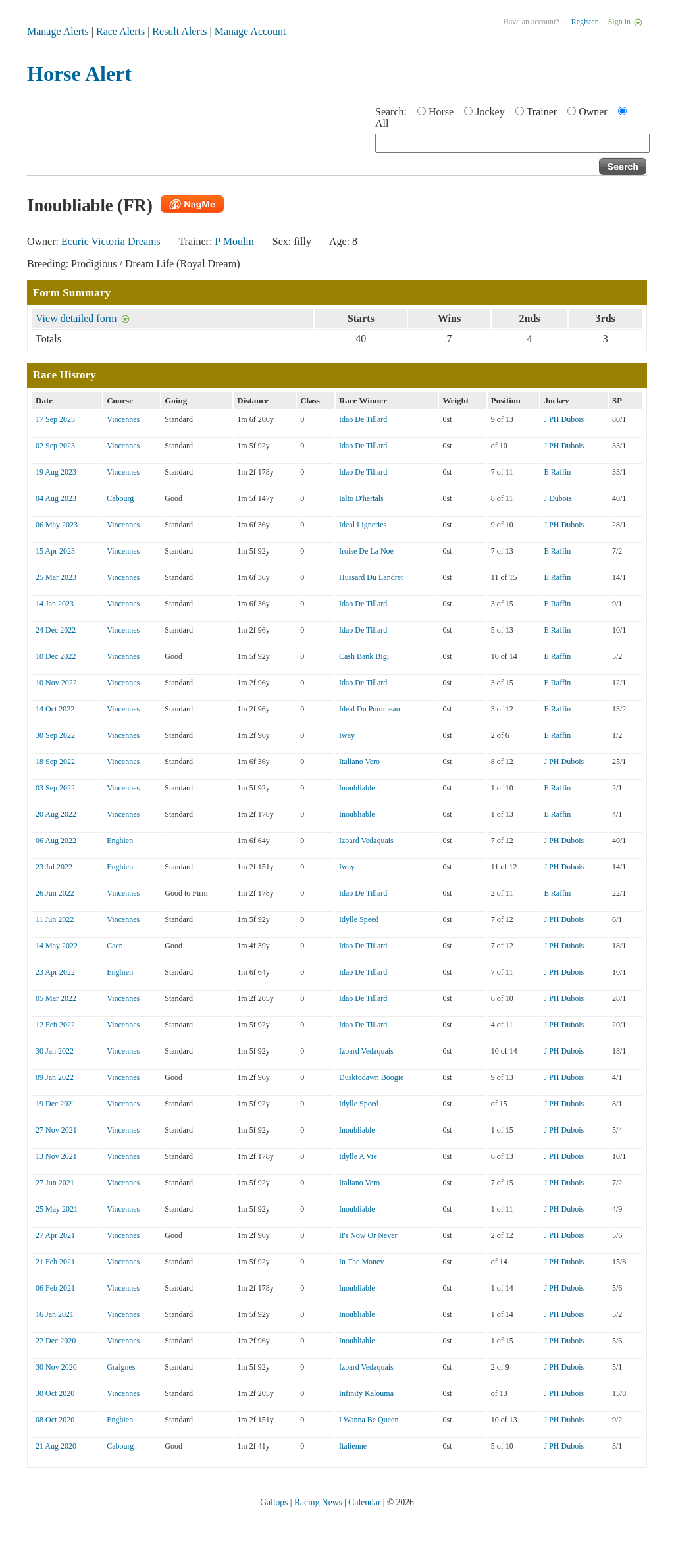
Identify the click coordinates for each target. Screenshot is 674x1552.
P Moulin (234, 241)
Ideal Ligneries (362, 524)
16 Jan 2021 (55, 1314)
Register (584, 21)
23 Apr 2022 (55, 972)
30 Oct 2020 (55, 1393)
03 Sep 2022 (55, 787)
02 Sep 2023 (55, 445)
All (381, 123)
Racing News (318, 1502)
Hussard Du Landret (371, 577)
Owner (593, 111)
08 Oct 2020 (55, 1419)
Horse (441, 111)
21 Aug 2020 (56, 1446)
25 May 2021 (57, 1209)
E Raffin (557, 472)
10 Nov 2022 (56, 682)
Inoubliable (357, 787)
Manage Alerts (58, 31)
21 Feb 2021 (55, 1261)
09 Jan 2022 (55, 1077)
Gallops (274, 1502)
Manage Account (250, 31)
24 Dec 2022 (56, 629)
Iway (347, 735)
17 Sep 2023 (55, 419)
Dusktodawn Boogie (371, 1077)
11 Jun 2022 (55, 919)
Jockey (489, 111)
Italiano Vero (359, 761)
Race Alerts (120, 31)
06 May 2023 (57, 524)
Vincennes (123, 419)
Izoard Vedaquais (366, 840)
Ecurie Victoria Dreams (111, 241)
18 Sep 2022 (55, 761)
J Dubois (557, 498)
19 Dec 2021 (56, 1103)
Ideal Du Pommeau (369, 708)
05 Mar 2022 (56, 998)
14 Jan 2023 (55, 603)
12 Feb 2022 (55, 1024)
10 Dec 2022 (56, 656)
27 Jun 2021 (55, 1182)
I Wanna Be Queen (368, 1419)
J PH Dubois (564, 419)
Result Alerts (179, 31)
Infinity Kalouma (366, 1393)
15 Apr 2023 (55, 551)
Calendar (364, 1502)
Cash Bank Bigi (364, 656)
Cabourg (120, 498)
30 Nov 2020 (56, 1367)
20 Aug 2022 (56, 814)
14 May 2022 (57, 945)
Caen (115, 945)
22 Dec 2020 (56, 1340)
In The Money (361, 1261)
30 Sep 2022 (55, 735)
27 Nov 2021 (56, 1130)
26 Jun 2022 (55, 893)
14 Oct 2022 (55, 708)
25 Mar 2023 (56, 577)
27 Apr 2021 (55, 1235)
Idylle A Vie (358, 1156)
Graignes (121, 1367)
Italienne (353, 1446)
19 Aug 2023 (56, 472)
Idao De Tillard (363, 419)
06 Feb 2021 (55, 1288)
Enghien (120, 840)
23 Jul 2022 (54, 866)
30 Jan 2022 (55, 1051)
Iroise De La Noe (366, 551)
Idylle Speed (358, 919)
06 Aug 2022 (56, 840)
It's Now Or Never (368, 1235)
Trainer (542, 111)
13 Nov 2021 (56, 1156)
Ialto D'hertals (361, 498)
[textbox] (512, 143)
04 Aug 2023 (56, 498)
